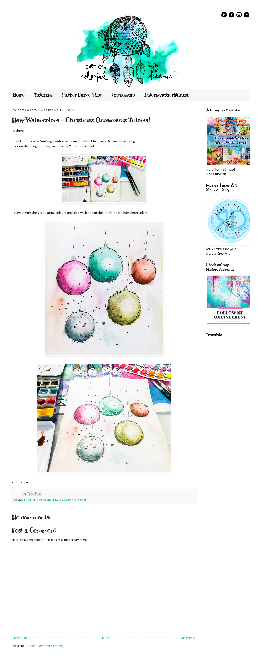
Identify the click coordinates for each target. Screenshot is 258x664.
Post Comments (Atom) (46, 646)
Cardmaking (44, 500)
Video (67, 500)
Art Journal (28, 500)
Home (19, 95)
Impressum (123, 95)
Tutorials (43, 95)
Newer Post (21, 638)
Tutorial (57, 500)
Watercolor (79, 500)
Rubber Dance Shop (82, 95)
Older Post (188, 638)
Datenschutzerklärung (166, 95)
